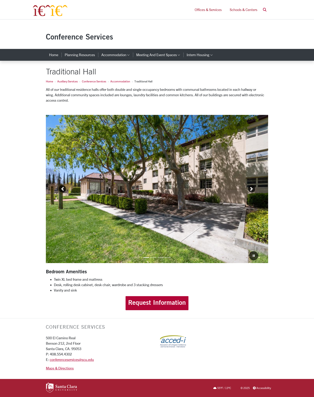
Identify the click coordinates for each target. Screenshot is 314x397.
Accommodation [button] (117, 55)
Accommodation (120, 81)
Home (49, 81)
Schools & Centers (243, 10)
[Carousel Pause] (253, 255)
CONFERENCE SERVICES (75, 327)
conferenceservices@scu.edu (72, 360)
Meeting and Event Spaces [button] (159, 55)
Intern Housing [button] (201, 55)
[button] (264, 9)
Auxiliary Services (67, 81)
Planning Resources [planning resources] (80, 55)
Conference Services (79, 36)
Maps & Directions (60, 368)
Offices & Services (208, 10)
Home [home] (53, 55)
